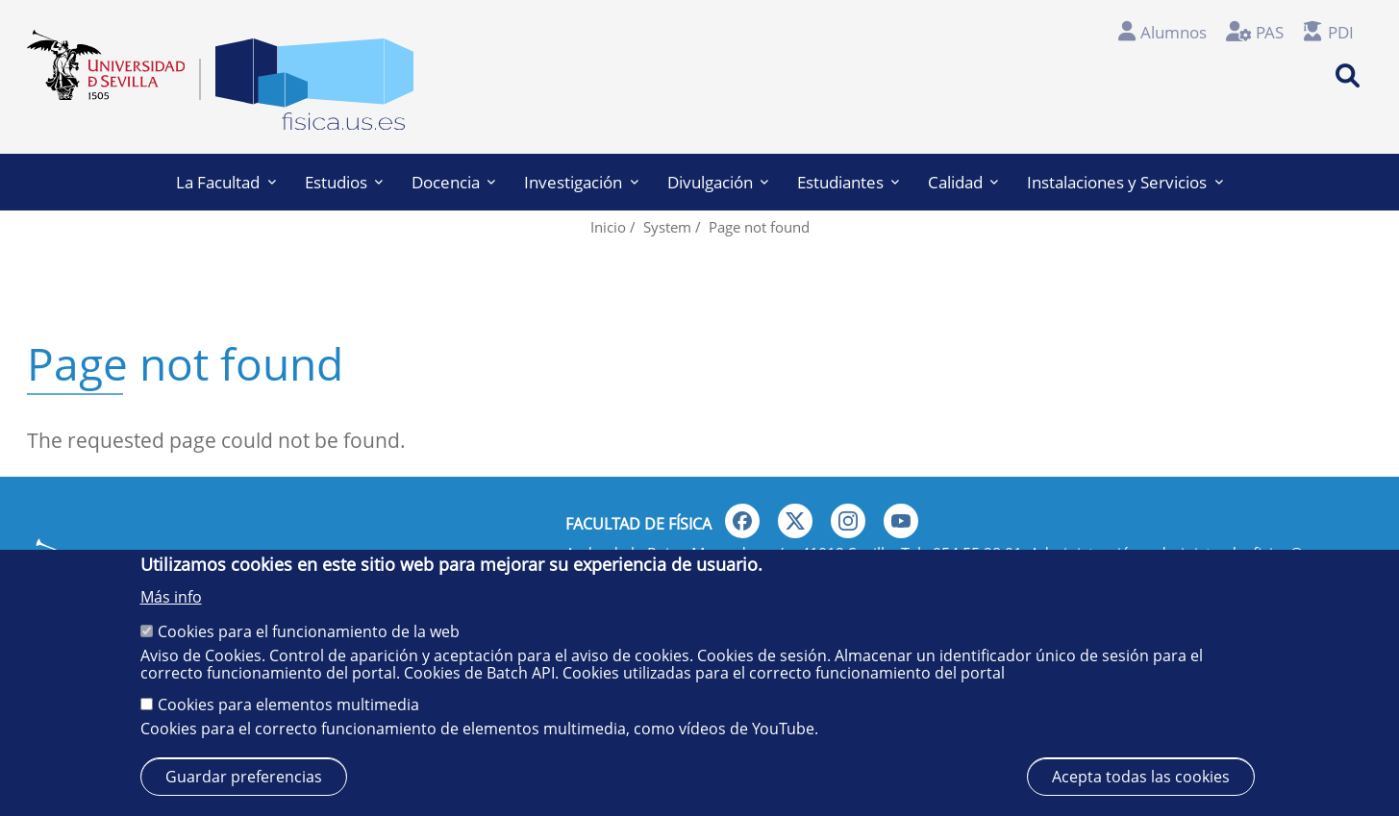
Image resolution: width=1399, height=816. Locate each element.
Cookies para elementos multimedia (288, 704)
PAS (1270, 32)
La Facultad (225, 182)
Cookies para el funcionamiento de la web (309, 631)
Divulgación (717, 182)
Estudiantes (848, 182)
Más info (171, 597)
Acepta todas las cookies (1141, 776)
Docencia (453, 182)
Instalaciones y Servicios (1124, 182)
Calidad (963, 182)
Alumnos (1173, 32)
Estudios (344, 182)
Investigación (580, 182)
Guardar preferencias (243, 776)
